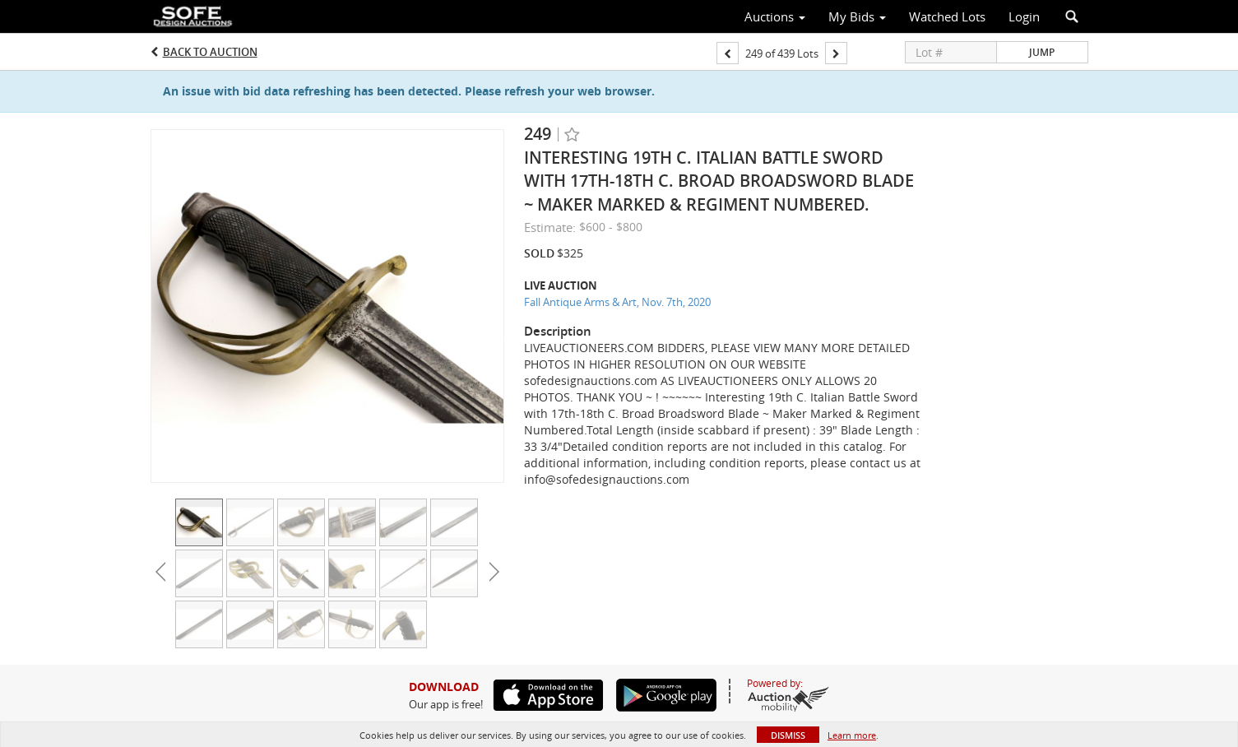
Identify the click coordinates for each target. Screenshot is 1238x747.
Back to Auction (210, 51)
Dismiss (788, 735)
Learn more (852, 735)
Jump (1042, 52)
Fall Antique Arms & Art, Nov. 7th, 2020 (617, 302)
